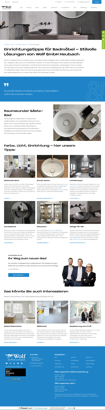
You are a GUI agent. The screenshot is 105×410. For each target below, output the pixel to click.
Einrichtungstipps (34, 44)
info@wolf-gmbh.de (83, 1)
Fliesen (6, 198)
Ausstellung (15, 2)
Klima (37, 7)
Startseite (7, 44)
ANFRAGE (103, 45)
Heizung (29, 7)
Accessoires (8, 242)
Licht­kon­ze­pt (76, 180)
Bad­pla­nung (74, 342)
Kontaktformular (59, 367)
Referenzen (94, 7)
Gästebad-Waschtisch (44, 198)
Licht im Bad (74, 198)
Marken (73, 363)
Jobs (75, 7)
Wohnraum (54, 7)
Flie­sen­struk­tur (11, 180)
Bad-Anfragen (18, 275)
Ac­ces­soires (10, 227)
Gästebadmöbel (42, 242)
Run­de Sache (43, 180)
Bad (21, 7)
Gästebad (77, 236)
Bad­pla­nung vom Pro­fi (80, 326)
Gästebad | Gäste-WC (21, 44)
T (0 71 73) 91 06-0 (69, 1)
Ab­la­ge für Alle (77, 227)
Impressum (89, 367)
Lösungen (32, 236)
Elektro (45, 7)
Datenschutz (74, 367)
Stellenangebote (90, 360)
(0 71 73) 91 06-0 (14, 269)
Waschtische (76, 239)
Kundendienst (65, 7)
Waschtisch (60, 189)
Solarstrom (89, 357)
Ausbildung (83, 7)
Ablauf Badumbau (13, 326)
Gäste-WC (53, 230)
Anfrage (97, 2)
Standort (58, 1)
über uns (7, 2)
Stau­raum (42, 227)
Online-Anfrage (90, 363)
